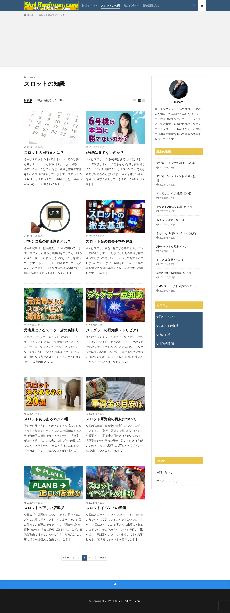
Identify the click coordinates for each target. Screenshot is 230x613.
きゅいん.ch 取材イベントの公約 (176, 233)
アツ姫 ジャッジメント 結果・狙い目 (177, 178)
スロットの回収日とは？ (44, 152)
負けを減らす (131, 5)
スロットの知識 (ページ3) (51, 14)
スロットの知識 (110, 5)
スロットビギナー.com (126, 601)
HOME (30, 15)
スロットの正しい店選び (44, 508)
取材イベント (89, 5)
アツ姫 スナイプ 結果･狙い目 (174, 193)
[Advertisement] (115, 41)
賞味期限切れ (151, 5)
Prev (67, 557)
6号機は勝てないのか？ (105, 152)
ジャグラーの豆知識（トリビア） (113, 330)
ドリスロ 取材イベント (170, 259)
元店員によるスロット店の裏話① (51, 330)
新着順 (28, 100)
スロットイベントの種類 (106, 508)
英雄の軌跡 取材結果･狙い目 (173, 273)
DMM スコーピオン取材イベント (176, 286)
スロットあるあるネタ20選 (46, 419)
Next (102, 557)
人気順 (38, 100)
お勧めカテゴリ (52, 100)
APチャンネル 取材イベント (173, 246)
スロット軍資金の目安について (111, 419)
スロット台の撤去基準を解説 (109, 241)
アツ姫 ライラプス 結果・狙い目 (176, 163)
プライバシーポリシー (170, 481)
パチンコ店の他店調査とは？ (47, 241)
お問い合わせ (164, 472)
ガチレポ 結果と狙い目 (170, 220)
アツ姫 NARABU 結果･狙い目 (174, 206)
